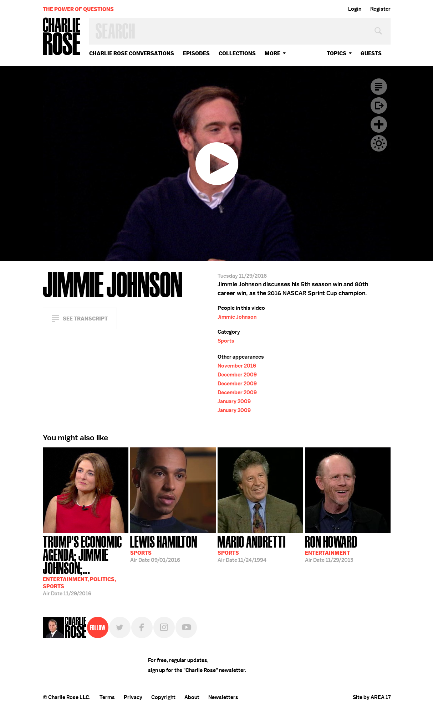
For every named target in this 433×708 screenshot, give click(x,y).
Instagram (164, 627)
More (272, 53)
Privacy (133, 697)
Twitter (120, 627)
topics (336, 53)
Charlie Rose (62, 36)
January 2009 (234, 401)
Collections (237, 53)
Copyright (163, 697)
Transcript (379, 86)
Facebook (142, 627)
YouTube (186, 627)
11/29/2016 (85, 565)
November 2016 (237, 365)
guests (371, 53)
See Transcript (85, 318)
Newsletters (223, 697)
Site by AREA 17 (372, 697)
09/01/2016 (163, 548)
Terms (107, 697)
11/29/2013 (331, 548)
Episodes (196, 53)
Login (354, 8)
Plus (379, 124)
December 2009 (237, 374)
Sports (226, 340)
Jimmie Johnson (237, 316)
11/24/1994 (252, 548)
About (191, 697)
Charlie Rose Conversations (131, 53)
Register (380, 8)
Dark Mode (379, 143)
